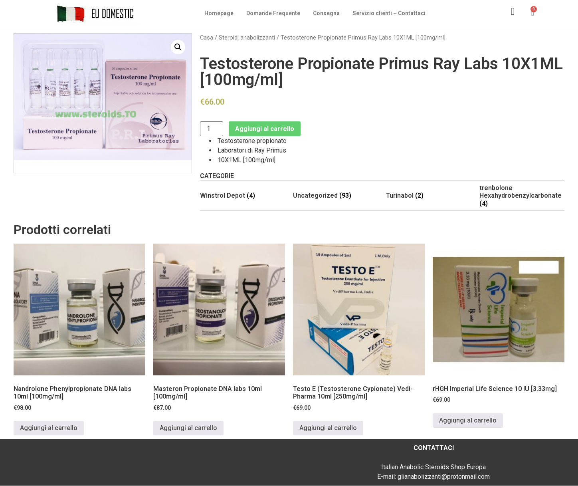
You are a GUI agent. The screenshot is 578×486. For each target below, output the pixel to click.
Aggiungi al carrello (264, 129)
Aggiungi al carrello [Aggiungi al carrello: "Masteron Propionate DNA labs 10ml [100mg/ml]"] (188, 428)
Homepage (219, 13)
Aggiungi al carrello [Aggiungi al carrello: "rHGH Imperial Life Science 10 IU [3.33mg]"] (468, 420)
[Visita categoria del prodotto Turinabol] (428, 195)
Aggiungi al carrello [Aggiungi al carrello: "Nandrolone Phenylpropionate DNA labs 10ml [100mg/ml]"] (48, 428)
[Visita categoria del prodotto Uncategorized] (335, 195)
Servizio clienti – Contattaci (389, 13)
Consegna (326, 13)
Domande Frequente (273, 13)
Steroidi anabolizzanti (247, 37)
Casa (206, 37)
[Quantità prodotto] (211, 128)
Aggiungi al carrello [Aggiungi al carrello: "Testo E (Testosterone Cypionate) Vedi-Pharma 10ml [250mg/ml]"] (328, 428)
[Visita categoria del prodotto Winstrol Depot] (242, 195)
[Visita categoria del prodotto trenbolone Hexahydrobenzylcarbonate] (521, 195)
